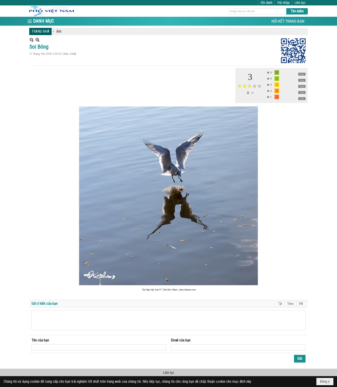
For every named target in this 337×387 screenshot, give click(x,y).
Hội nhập (283, 2)
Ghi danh (266, 2)
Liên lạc (300, 2)
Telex (290, 303)
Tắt (280, 303)
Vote (302, 74)
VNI (301, 303)
